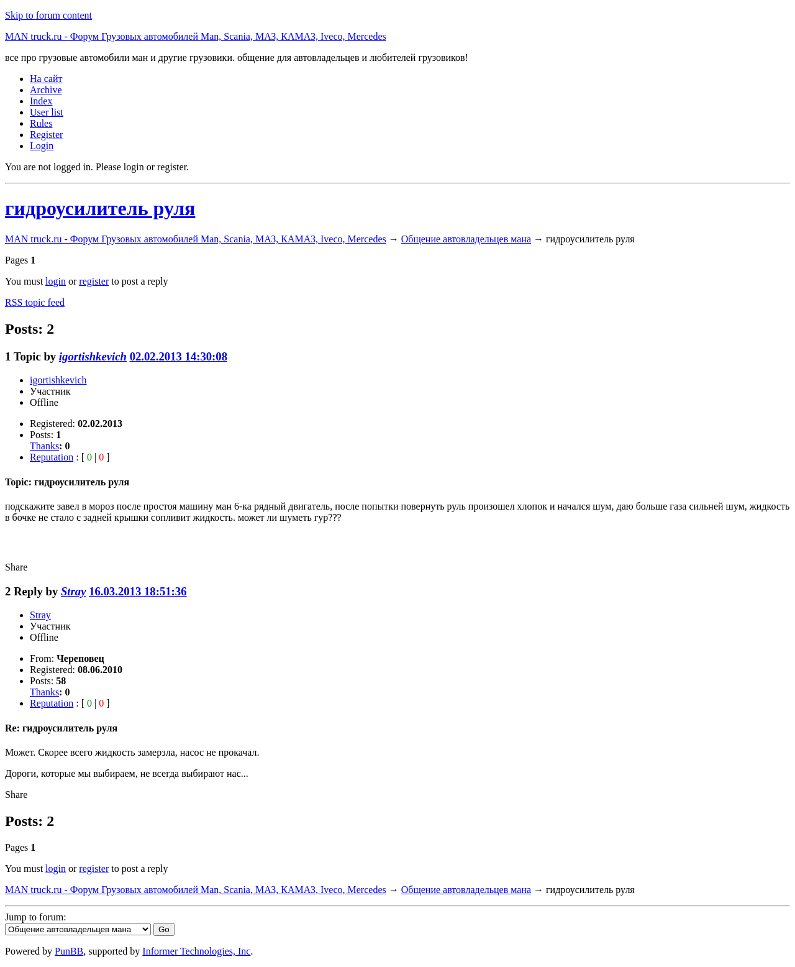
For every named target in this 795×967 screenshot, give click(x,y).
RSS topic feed (35, 302)
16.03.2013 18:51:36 (137, 591)
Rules (41, 123)
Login (41, 145)
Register (46, 134)
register (94, 281)
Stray (73, 591)
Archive (46, 90)
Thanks (44, 446)
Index (41, 101)
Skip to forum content (48, 15)
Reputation (51, 457)
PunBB (69, 951)
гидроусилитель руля (100, 208)
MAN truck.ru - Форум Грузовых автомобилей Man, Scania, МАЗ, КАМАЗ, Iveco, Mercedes (195, 36)
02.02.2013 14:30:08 (178, 356)
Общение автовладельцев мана (466, 239)
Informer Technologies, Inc (196, 951)
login (55, 281)
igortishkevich (93, 356)
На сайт (46, 78)
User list (46, 112)
